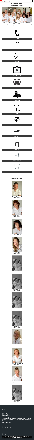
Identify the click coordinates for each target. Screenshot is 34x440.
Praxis (17, 113)
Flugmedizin (17, 61)
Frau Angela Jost (17, 234)
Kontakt (17, 38)
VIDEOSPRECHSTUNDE (17, 75)
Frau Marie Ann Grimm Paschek (17, 344)
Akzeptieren (20, 437)
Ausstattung (17, 149)
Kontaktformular (13, 418)
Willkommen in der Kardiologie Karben (17, 4)
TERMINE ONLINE (17, 100)
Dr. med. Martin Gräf (17, 196)
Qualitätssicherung (17, 160)
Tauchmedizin (17, 136)
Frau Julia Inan (17, 252)
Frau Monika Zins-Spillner (17, 381)
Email (11, 419)
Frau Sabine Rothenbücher (17, 363)
